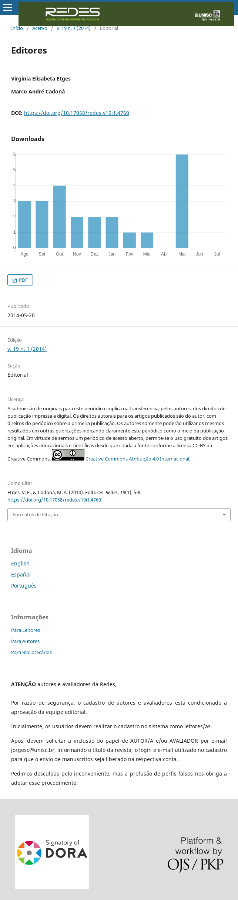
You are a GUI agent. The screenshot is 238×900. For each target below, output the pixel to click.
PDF (23, 280)
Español (21, 574)
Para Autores (25, 641)
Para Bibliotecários (31, 652)
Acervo (39, 28)
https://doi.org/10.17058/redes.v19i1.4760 (76, 112)
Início (17, 28)
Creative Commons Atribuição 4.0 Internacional (137, 458)
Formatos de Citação (35, 514)
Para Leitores (25, 630)
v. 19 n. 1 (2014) (74, 28)
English (20, 563)
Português (24, 585)
